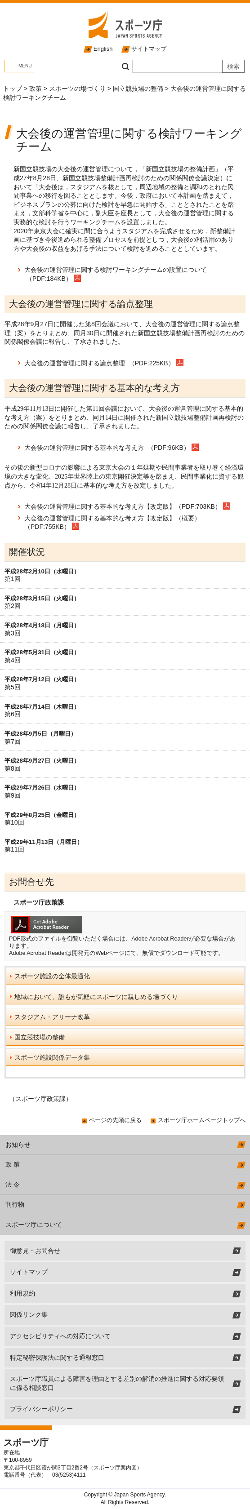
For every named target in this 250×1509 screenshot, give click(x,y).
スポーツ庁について (33, 1224)
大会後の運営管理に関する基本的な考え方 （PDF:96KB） (108, 447)
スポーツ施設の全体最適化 (52, 976)
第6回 (12, 714)
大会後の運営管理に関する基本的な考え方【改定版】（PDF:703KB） (122, 506)
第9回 (12, 795)
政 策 (12, 1164)
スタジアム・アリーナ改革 (52, 1017)
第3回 (12, 633)
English (103, 48)
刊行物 (14, 1204)
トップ (12, 88)
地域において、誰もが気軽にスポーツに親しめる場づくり (96, 996)
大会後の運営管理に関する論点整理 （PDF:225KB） (100, 363)
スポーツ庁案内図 (115, 1468)
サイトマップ (148, 48)
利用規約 (22, 1293)
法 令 (12, 1184)
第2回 (12, 605)
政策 (35, 88)
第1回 (12, 578)
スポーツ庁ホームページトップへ (202, 1120)
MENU (24, 65)
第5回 (12, 687)
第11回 (14, 849)
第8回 (12, 768)
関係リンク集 (29, 1314)
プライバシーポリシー (41, 1408)
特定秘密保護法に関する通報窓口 (57, 1357)
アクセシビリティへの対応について (60, 1336)
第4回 (12, 660)
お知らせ (18, 1144)
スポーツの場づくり (77, 88)
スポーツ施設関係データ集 (52, 1057)
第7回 (12, 741)
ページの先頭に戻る (115, 1120)
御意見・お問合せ (35, 1250)
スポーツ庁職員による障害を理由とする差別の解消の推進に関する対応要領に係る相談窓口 (117, 1383)
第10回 (14, 822)
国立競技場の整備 (138, 88)
